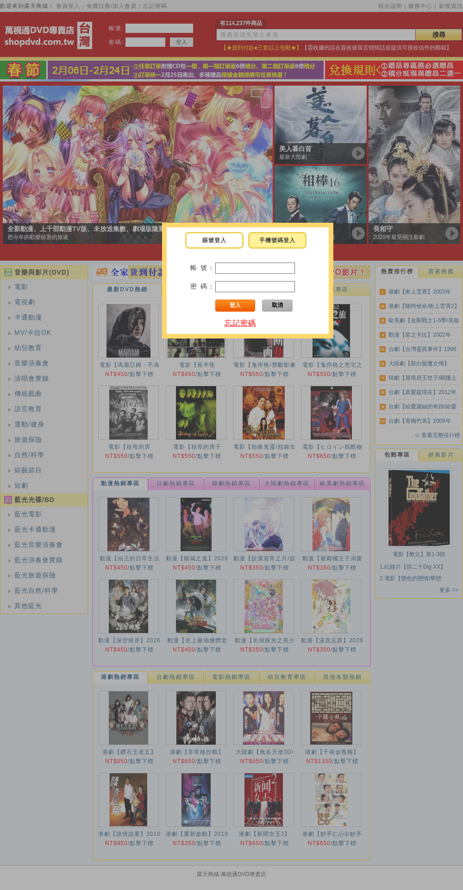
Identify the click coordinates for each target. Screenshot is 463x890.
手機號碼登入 (277, 240)
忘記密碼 (240, 323)
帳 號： (202, 267)
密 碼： (202, 286)
